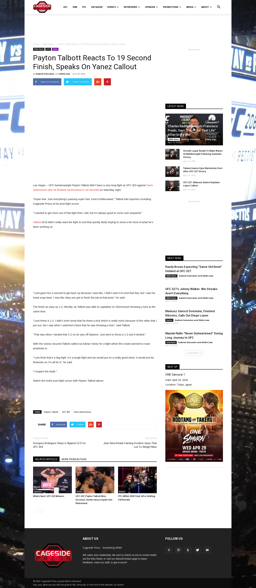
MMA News (38, 49)
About (206, 7)
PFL (84, 7)
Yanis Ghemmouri (82, 412)
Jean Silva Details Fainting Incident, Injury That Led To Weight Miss (130, 445)
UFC (65, 7)
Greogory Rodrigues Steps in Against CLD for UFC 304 (59, 445)
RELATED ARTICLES (46, 459)
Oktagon (96, 7)
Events (113, 7)
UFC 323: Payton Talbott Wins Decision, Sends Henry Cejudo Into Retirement (94, 500)
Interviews (132, 7)
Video (55, 49)
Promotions (172, 7)
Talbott (37, 222)
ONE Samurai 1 (175, 374)
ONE (75, 7)
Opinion (151, 7)
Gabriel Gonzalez (45, 73)
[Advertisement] (128, 26)
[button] (218, 4)
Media (191, 7)
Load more (194, 352)
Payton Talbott (51, 412)
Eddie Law (64, 73)
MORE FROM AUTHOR (74, 459)
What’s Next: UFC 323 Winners (48, 496)
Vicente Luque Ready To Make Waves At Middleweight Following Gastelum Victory (203, 153)
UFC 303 (66, 412)
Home (36, 44)
